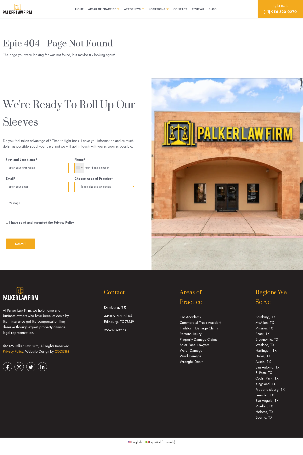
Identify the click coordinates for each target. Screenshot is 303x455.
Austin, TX (263, 364)
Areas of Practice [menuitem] (102, 9)
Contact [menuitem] (180, 9)
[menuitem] (135, 445)
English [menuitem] (136, 444)
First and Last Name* (37, 165)
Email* (37, 185)
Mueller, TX (264, 408)
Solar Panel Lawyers (194, 347)
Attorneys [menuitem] (132, 9)
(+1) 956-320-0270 (280, 11)
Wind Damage (190, 358)
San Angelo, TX (266, 403)
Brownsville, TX (266, 342)
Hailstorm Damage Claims (199, 330)
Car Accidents (190, 319)
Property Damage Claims (198, 342)
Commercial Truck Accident (200, 325)
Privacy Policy (13, 354)
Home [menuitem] (79, 9)
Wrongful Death (191, 364)
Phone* (105, 165)
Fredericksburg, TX (270, 392)
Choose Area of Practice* (105, 183)
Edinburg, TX (265, 319)
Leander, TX (264, 397)
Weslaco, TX (264, 347)
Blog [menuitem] (213, 9)
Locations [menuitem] (157, 9)
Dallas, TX (263, 358)
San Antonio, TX (267, 369)
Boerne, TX (263, 419)
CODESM (62, 354)
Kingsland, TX (265, 386)
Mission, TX (264, 330)
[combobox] (79, 168)
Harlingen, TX (266, 353)
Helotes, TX (264, 414)
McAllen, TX (264, 325)
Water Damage (191, 353)
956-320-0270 (115, 332)
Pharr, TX (262, 336)
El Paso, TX (263, 375)
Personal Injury (191, 336)
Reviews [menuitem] (198, 9)
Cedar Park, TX (266, 380)
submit (20, 246)
